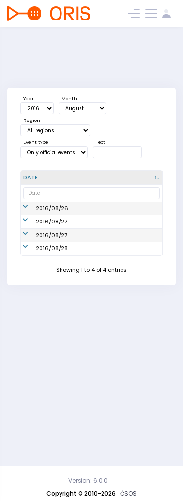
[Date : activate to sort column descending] (47, 177)
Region (31, 120)
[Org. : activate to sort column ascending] (146, 177)
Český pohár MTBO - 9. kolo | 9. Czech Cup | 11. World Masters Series (98, 224)
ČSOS (128, 493)
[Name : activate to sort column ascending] (101, 177)
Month (69, 98)
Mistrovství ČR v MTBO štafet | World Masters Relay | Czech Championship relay (97, 344)
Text (100, 142)
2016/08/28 (52, 393)
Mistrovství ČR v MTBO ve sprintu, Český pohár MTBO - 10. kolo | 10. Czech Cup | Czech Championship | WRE (97, 282)
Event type (35, 142)
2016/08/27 (51, 282)
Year (28, 98)
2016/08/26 (52, 224)
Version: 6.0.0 (88, 480)
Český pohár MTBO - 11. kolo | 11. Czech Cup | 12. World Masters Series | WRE (99, 393)
